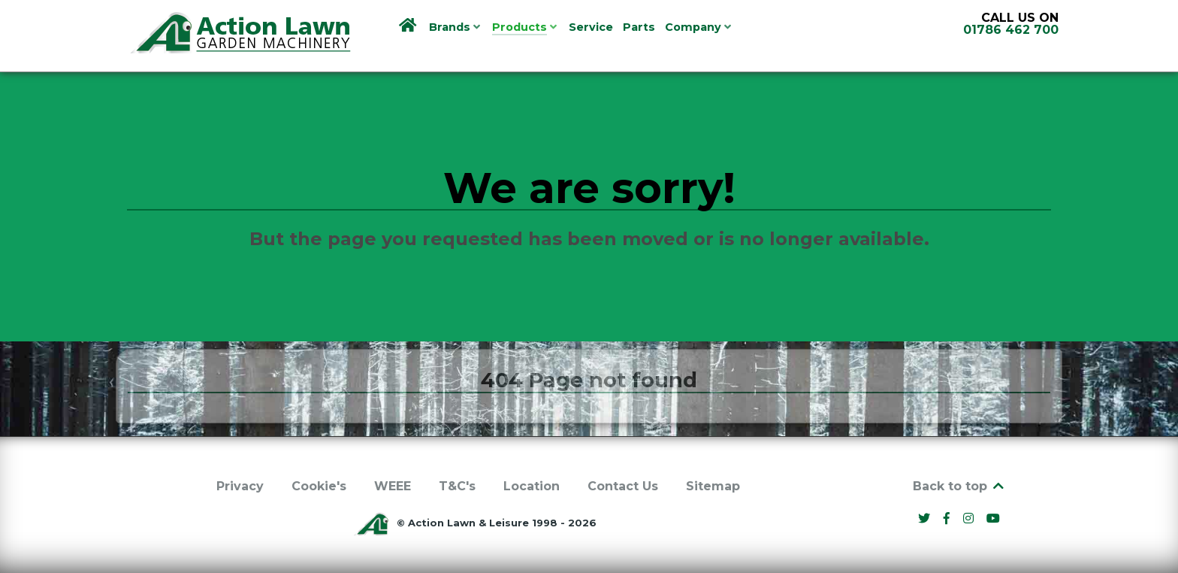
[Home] (409, 26)
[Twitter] (926, 518)
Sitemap (713, 486)
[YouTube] (993, 518)
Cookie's (318, 486)
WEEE (392, 486)
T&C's (457, 486)
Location (531, 486)
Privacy (240, 486)
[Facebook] (949, 518)
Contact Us (622, 486)
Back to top (959, 486)
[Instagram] (970, 518)
